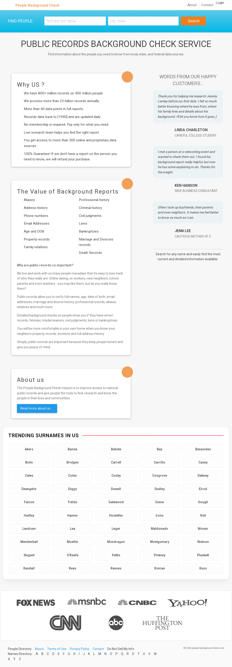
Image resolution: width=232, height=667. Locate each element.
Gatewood (116, 502)
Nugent (29, 555)
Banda (72, 449)
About (192, 5)
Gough (203, 502)
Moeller (72, 542)
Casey (203, 462)
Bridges (73, 462)
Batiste (116, 449)
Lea (72, 528)
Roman (159, 568)
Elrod (203, 489)
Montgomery (159, 542)
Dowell (116, 489)
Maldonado (159, 528)
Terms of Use (56, 649)
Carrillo (159, 462)
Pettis (116, 555)
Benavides (203, 449)
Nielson (203, 542)
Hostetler (116, 515)
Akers (29, 449)
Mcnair (203, 528)
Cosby (116, 475)
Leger (116, 528)
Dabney (203, 475)
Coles (72, 475)
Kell (203, 515)
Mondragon (116, 542)
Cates (29, 475)
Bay (159, 449)
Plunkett (203, 555)
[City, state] (143, 21)
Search (193, 21)
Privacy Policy (79, 649)
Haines (72, 515)
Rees (72, 568)
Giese (159, 502)
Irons (160, 515)
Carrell (116, 462)
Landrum (29, 528)
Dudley (160, 489)
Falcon (29, 502)
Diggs (72, 489)
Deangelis (29, 489)
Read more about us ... (36, 408)
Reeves (116, 568)
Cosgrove (159, 475)
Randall (29, 568)
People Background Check (37, 5)
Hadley (29, 515)
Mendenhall (29, 542)
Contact (207, 5)
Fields (72, 502)
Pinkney (159, 555)
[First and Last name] (75, 21)
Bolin (29, 462)
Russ (203, 568)
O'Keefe (72, 555)
